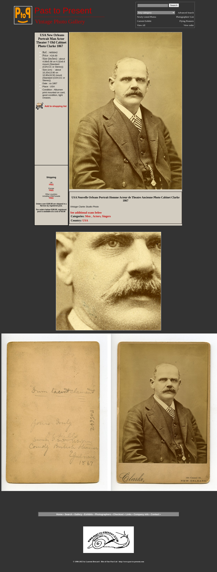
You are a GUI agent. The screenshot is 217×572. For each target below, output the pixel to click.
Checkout (118, 514)
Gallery (78, 514)
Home (59, 514)
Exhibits (88, 514)
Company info (141, 514)
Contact (155, 514)
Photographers (103, 514)
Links (129, 514)
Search (68, 514)
